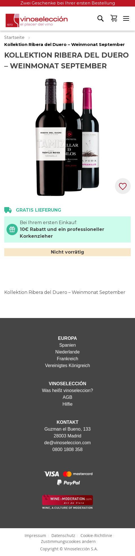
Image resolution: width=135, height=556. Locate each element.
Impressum (35, 535)
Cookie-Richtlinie (96, 535)
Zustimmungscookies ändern (68, 541)
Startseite (15, 37)
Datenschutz (63, 535)
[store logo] (34, 22)
